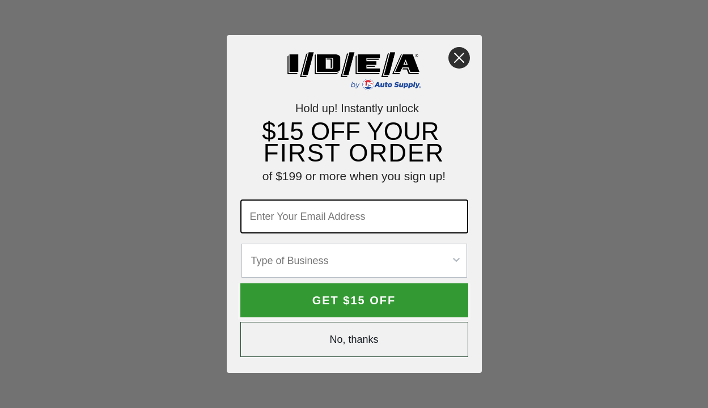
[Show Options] (456, 260)
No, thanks (353, 339)
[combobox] (351, 260)
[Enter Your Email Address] (354, 216)
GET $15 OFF (354, 300)
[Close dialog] (459, 57)
